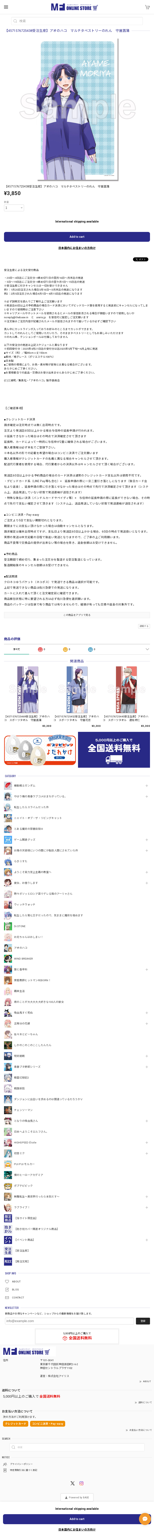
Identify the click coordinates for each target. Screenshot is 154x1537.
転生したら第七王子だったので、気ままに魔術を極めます (48, 915)
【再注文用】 (22, 1261)
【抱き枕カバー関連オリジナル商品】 (36, 1229)
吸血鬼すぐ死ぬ (23, 1012)
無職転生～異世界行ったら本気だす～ (36, 1196)
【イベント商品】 (24, 1239)
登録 (143, 1321)
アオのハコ (20, 947)
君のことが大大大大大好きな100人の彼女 (39, 1001)
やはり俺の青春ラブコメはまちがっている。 (40, 796)
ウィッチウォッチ (24, 904)
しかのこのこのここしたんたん (32, 1045)
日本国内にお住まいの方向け (77, 248)
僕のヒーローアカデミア (28, 1174)
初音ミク (19, 1153)
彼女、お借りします (26, 882)
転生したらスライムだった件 (31, 807)
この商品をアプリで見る (76, 615)
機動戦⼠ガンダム (24, 785)
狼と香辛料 (20, 969)
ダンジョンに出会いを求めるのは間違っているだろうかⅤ (48, 1099)
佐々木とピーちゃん (26, 1034)
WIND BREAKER (23, 958)
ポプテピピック (23, 1185)
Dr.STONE (19, 926)
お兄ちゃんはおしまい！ (28, 937)
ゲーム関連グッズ (24, 839)
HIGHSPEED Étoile (25, 1142)
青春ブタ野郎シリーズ (27, 1066)
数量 (6, 202)
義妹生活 (19, 991)
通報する (144, 626)
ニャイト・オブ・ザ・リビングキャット (38, 818)
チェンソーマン (23, 1110)
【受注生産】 (22, 1250)
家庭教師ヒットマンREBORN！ (32, 980)
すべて (16, 649)
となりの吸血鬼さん (26, 1120)
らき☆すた (20, 861)
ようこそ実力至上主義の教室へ (32, 872)
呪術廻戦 (19, 1056)
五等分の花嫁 (22, 1023)
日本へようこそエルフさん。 (31, 1131)
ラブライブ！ (22, 1207)
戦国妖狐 (19, 1088)
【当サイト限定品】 (26, 1218)
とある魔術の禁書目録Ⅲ (30, 828)
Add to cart (77, 236)
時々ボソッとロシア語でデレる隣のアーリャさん (43, 893)
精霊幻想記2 (21, 1077)
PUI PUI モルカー (24, 1164)
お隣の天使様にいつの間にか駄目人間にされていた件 (46, 850)
